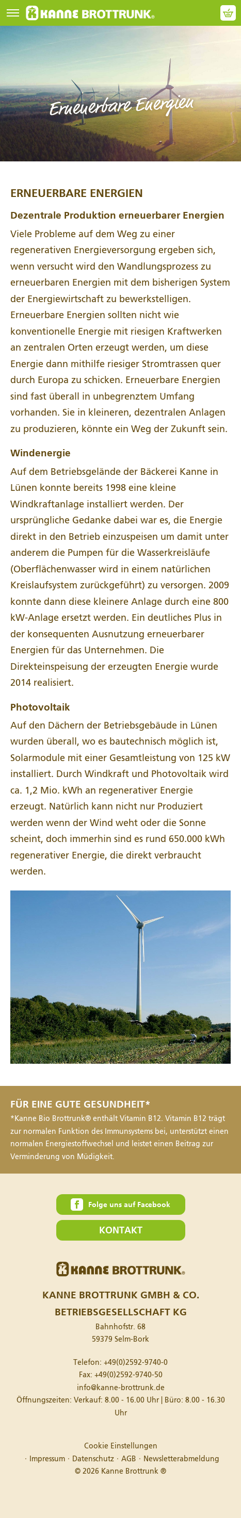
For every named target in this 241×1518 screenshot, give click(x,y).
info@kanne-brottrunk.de (121, 1387)
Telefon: (120, 1362)
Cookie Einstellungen (120, 1446)
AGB (128, 1459)
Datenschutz (93, 1459)
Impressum (47, 1459)
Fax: (121, 1375)
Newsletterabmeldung (181, 1459)
